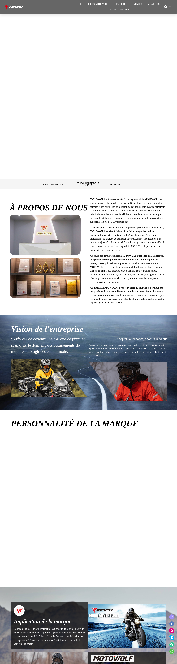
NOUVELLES (153, 4)
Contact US (143, 620)
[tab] (16, 545)
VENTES (138, 4)
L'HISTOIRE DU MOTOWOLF (95, 4)
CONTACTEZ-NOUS (119, 9)
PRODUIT (122, 4)
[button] (166, 7)
